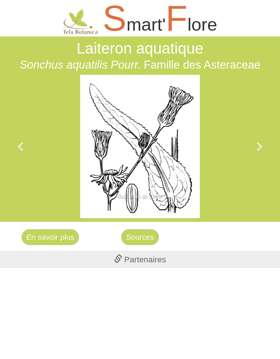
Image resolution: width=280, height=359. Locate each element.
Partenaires (140, 259)
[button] (21, 147)
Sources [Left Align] (140, 237)
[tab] (140, 259)
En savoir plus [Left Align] (50, 237)
